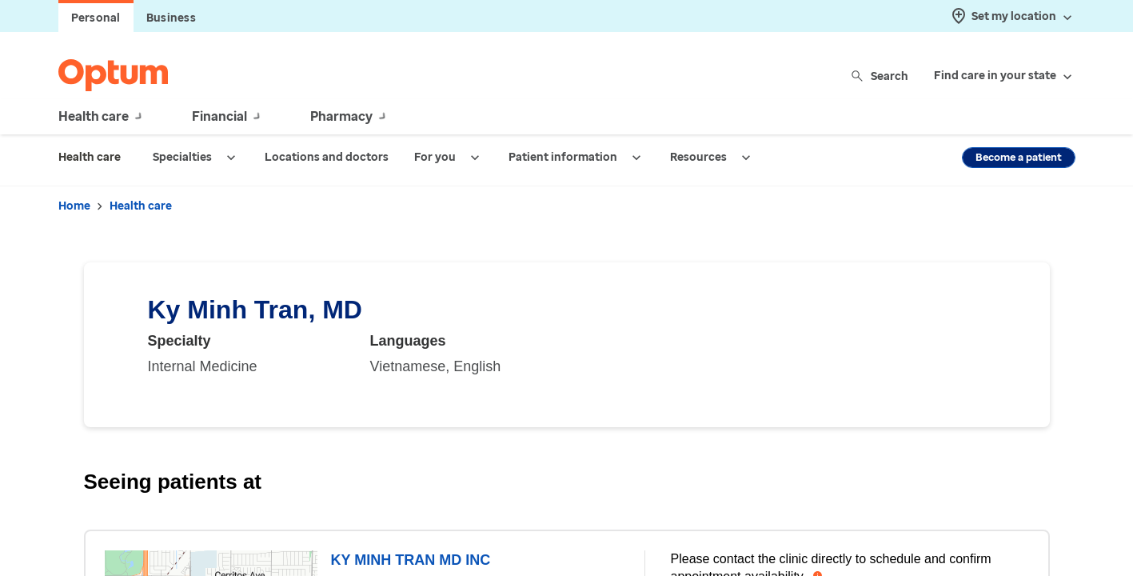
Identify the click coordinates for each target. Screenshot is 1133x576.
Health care (141, 206)
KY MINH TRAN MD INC (410, 560)
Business (171, 18)
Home (74, 206)
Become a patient (1018, 157)
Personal (96, 18)
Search (880, 75)
